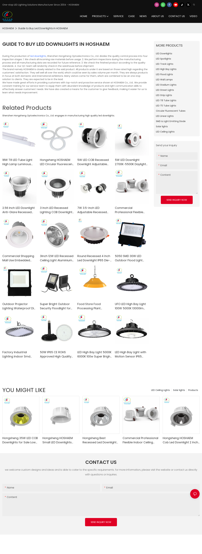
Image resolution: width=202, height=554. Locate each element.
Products (193, 390)
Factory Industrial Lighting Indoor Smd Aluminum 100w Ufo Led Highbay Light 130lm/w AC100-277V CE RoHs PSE (18, 354)
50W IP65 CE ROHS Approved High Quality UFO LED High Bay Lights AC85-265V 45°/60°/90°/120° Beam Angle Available (56, 354)
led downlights (38, 56)
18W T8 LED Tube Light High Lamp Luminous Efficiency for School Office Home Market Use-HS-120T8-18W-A (17, 162)
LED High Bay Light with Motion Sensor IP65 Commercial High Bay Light (130, 354)
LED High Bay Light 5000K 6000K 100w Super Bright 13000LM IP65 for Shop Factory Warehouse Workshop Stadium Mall (94, 354)
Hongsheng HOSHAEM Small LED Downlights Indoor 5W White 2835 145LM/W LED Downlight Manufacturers (58, 440)
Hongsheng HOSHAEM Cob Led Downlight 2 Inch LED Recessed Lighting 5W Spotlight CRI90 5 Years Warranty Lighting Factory (181, 440)
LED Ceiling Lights (160, 390)
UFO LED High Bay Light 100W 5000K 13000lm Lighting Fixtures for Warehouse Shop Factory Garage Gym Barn (130, 306)
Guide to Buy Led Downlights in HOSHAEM (43, 28)
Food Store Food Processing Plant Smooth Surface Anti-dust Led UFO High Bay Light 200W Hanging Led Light (94, 306)
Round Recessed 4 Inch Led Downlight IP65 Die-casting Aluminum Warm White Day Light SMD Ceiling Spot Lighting (93, 258)
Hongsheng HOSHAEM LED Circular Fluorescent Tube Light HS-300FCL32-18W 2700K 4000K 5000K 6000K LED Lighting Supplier (56, 162)
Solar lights (179, 390)
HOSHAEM (8, 28)
